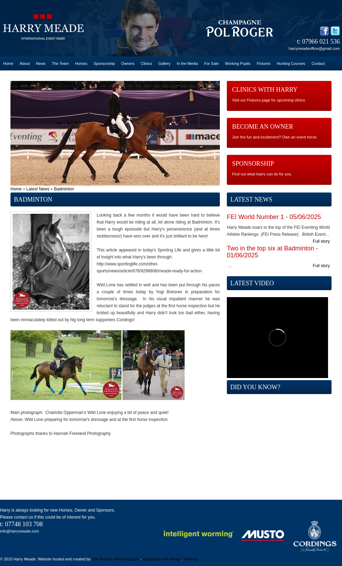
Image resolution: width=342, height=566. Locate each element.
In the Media (187, 63)
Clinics (146, 63)
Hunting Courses (291, 63)
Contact (318, 63)
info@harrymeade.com (19, 531)
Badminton (64, 189)
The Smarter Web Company (116, 559)
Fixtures (263, 63)
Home (8, 63)
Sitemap (190, 559)
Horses (81, 63)
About (25, 63)
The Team (60, 63)
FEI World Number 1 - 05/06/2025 (274, 216)
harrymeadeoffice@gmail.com (314, 48)
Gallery (164, 63)
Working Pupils (238, 63)
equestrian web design (162, 559)
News (41, 63)
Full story (321, 241)
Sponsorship (104, 63)
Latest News (37, 189)
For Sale (211, 63)
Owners (127, 63)
